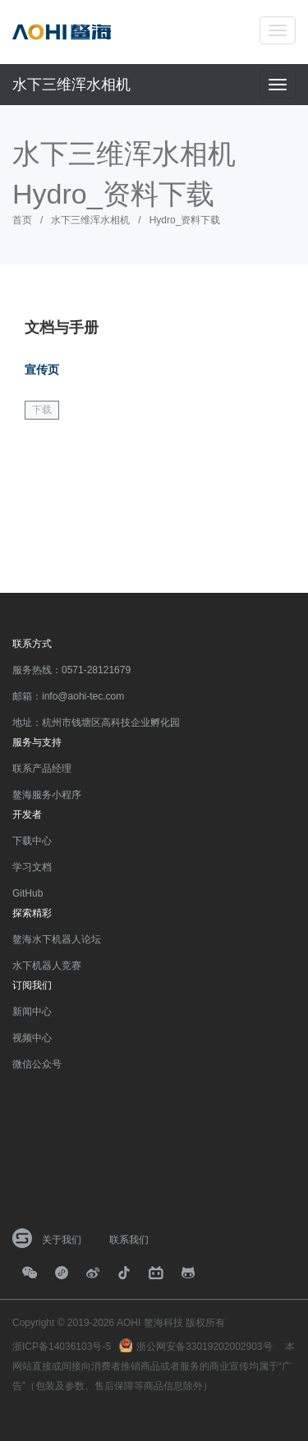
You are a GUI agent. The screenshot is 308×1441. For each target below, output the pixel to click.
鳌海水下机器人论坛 (56, 939)
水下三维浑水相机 (71, 84)
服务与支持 (37, 742)
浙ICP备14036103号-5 (61, 1346)
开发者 (27, 814)
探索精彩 (32, 913)
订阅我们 (32, 985)
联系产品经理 (41, 768)
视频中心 (32, 1038)
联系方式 (32, 643)
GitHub (27, 893)
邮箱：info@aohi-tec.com (68, 696)
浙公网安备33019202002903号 (204, 1346)
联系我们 (129, 1240)
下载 (42, 409)
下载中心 (32, 841)
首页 (22, 220)
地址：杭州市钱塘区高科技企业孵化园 (96, 722)
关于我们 (61, 1240)
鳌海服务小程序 (46, 795)
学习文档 (32, 867)
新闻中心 (32, 1011)
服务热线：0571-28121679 (71, 670)
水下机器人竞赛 (46, 965)
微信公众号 (37, 1064)
